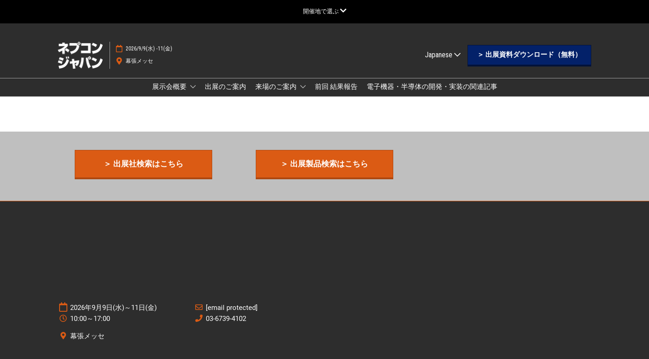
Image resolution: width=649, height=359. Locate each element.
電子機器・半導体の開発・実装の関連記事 (432, 87)
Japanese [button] (443, 54)
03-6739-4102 (226, 319)
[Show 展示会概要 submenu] (193, 86)
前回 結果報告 (336, 87)
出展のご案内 (225, 87)
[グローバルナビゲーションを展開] (324, 11)
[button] (529, 55)
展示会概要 (170, 87)
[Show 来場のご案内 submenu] (303, 86)
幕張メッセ (139, 61)
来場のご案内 (276, 87)
